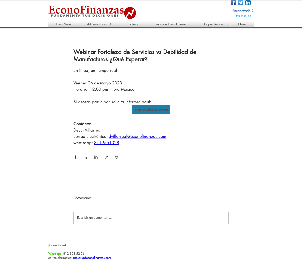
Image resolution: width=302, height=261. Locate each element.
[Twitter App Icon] (240, 2)
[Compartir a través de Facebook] (75, 157)
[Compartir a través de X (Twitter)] (86, 157)
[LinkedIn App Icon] (248, 2)
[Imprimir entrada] (116, 157)
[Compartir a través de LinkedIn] (96, 157)
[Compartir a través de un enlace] (106, 157)
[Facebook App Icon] (233, 2)
